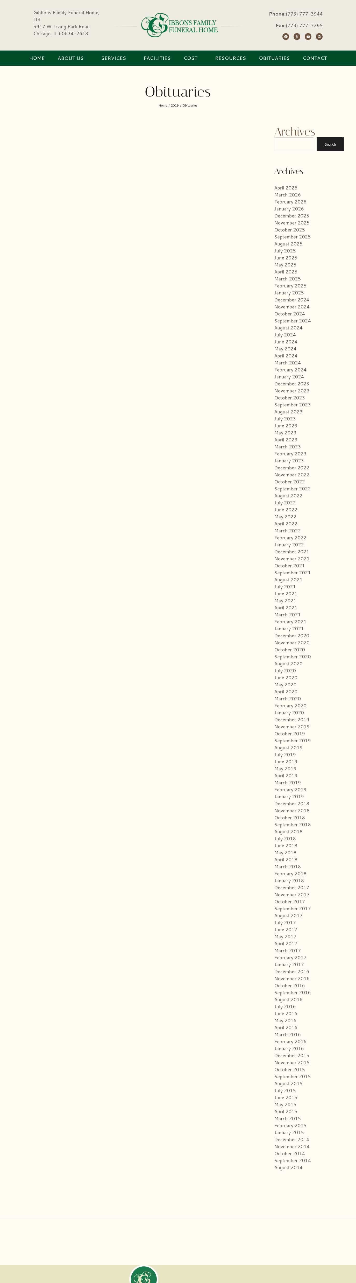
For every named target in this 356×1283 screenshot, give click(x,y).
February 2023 (290, 453)
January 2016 (289, 1048)
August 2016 (288, 999)
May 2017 (285, 936)
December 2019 (291, 719)
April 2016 (285, 1027)
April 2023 (285, 439)
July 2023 (285, 418)
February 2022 (290, 537)
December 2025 (291, 215)
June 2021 (285, 593)
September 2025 (292, 236)
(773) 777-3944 (304, 13)
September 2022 (292, 488)
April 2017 (285, 943)
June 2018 (285, 845)
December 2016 (291, 971)
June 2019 (285, 761)
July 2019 (285, 754)
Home (163, 105)
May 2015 (285, 1104)
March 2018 (287, 866)
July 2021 (285, 586)
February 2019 (290, 789)
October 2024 (289, 313)
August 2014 (288, 1167)
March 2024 (287, 362)
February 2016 (290, 1041)
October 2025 (289, 229)
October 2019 (289, 733)
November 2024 (292, 306)
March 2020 (287, 698)
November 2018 (292, 810)
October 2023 (289, 397)
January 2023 (289, 460)
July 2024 (285, 334)
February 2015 (290, 1125)
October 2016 (289, 985)
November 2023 (292, 390)
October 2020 (289, 649)
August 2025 (288, 243)
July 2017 (285, 922)
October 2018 (289, 817)
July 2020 (285, 670)
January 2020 (289, 712)
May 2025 (285, 264)
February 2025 (290, 285)
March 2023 (287, 446)
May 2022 (285, 516)
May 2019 (285, 768)
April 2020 (285, 691)
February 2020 (290, 705)
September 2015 (292, 1076)
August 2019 (288, 747)
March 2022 (287, 530)
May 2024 (285, 348)
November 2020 (292, 642)
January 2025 (289, 292)
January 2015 (289, 1132)
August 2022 (288, 495)
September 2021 (292, 572)
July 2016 (285, 1006)
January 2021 (289, 628)
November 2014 (292, 1146)
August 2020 (288, 663)
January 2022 (289, 544)
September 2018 (292, 824)
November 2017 (292, 894)
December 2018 (291, 803)
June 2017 (285, 929)
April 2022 (285, 523)
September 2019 (292, 740)
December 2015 (291, 1055)
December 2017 (291, 887)
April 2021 (285, 607)
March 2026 (287, 194)
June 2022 (285, 509)
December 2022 (291, 467)
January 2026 (289, 208)
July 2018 (285, 838)
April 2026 (285, 187)
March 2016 (287, 1034)
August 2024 (288, 327)
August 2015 (288, 1083)
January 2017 (289, 964)
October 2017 (289, 901)
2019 (175, 105)
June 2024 (285, 341)
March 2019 (287, 782)
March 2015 (287, 1118)
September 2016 (292, 992)
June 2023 (285, 425)
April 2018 (285, 859)
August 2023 (288, 411)
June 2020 (285, 677)
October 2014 (289, 1153)
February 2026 (290, 201)
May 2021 (285, 600)
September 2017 (292, 908)
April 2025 (285, 271)
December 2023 (291, 383)
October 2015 (289, 1069)
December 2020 (291, 635)
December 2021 (291, 551)
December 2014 (291, 1139)
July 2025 (285, 250)
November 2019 (292, 726)
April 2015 (285, 1111)
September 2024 (292, 320)
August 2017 (288, 915)
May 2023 (285, 432)
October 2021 (289, 565)
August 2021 (288, 579)
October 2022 (289, 481)
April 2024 (285, 355)
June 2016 (285, 1013)
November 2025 (292, 222)
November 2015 (292, 1062)
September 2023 (292, 404)
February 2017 (290, 957)
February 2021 (290, 621)
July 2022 (285, 502)
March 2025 (287, 278)
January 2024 (289, 376)
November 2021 (292, 558)
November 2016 (292, 978)
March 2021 (287, 614)
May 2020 (285, 684)
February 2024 (290, 369)
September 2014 (292, 1160)
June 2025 (285, 257)
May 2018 (285, 852)
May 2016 (285, 1020)
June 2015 (285, 1097)
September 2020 (292, 656)
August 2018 (288, 831)
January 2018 (289, 880)
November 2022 (292, 474)
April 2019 (285, 775)
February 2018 (290, 873)
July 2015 (285, 1090)
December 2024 (291, 299)
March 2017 (287, 950)
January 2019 (289, 796)
